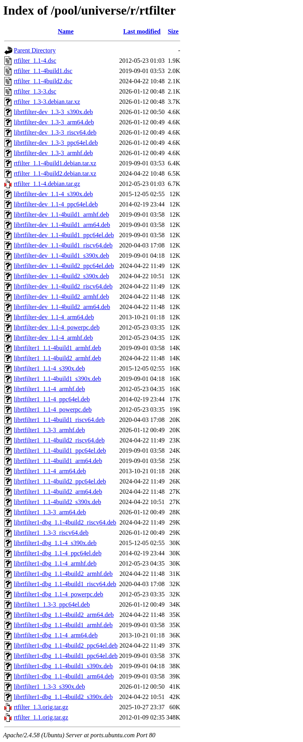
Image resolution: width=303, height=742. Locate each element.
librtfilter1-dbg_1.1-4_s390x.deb (55, 543)
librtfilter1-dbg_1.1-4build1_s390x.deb (63, 666)
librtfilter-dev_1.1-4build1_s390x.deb (61, 255)
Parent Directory (35, 50)
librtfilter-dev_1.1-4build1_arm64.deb (62, 224)
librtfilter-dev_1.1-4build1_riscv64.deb (63, 245)
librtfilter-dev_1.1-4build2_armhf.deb (61, 296)
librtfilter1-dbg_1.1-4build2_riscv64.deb (65, 522)
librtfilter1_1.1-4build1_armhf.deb (57, 348)
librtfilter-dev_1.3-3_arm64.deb (54, 122)
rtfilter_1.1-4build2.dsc (43, 81)
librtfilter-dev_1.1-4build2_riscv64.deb (63, 286)
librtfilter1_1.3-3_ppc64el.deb (52, 604)
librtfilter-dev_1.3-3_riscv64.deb (55, 132)
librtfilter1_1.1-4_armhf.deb (49, 389)
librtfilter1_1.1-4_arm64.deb (50, 471)
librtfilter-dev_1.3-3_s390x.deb (53, 112)
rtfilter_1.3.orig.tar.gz (41, 707)
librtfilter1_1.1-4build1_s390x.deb (57, 378)
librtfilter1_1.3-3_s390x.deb (49, 686)
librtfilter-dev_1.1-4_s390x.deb (53, 194)
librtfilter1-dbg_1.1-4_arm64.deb (55, 635)
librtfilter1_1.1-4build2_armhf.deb (57, 358)
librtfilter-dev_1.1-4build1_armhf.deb (61, 214)
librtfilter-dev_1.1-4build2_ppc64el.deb (64, 265)
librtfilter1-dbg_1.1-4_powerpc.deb (58, 594)
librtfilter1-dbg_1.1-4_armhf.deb (55, 563)
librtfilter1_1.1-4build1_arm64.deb (58, 460)
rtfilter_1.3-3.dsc (35, 91)
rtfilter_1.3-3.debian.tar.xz (47, 101)
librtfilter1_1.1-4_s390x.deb (49, 368)
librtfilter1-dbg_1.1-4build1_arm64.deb (64, 676)
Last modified (142, 31)
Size (173, 31)
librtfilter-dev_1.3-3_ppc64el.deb (56, 142)
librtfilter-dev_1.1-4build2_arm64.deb (62, 307)
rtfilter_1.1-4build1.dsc (43, 70)
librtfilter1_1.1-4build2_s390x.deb (57, 501)
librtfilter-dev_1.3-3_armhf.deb (53, 153)
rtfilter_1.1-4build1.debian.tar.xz (55, 163)
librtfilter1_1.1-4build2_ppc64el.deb (60, 481)
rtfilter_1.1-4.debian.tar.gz (47, 183)
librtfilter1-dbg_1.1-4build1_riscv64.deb (65, 584)
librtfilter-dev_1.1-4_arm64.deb (54, 317)
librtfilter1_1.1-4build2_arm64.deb (58, 491)
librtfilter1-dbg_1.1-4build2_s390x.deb (63, 696)
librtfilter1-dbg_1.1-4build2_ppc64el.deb (66, 645)
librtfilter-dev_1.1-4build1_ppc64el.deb (64, 235)
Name (66, 31)
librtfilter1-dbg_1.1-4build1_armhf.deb (63, 625)
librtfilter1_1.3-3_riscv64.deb (51, 532)
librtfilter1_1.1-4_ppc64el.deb (52, 399)
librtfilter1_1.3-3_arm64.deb (50, 512)
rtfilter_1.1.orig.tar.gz (41, 717)
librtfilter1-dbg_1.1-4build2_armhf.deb (63, 573)
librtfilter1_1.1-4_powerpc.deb (53, 409)
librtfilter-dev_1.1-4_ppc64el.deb (56, 204)
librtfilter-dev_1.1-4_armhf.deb (53, 337)
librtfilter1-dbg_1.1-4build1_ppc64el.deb (66, 655)
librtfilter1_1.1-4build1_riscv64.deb (59, 419)
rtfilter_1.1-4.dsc (35, 60)
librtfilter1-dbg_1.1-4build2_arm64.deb (64, 614)
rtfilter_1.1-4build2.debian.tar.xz (55, 173)
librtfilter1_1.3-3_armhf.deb (49, 430)
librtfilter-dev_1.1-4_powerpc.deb (56, 327)
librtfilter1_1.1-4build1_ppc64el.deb (60, 450)
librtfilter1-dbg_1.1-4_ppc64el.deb (57, 553)
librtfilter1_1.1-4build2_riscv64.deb (59, 440)
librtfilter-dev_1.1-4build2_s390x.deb (61, 276)
